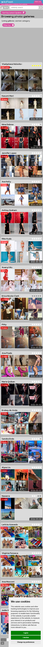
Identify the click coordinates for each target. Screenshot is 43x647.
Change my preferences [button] (25, 642)
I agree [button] (25, 633)
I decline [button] (26, 637)
